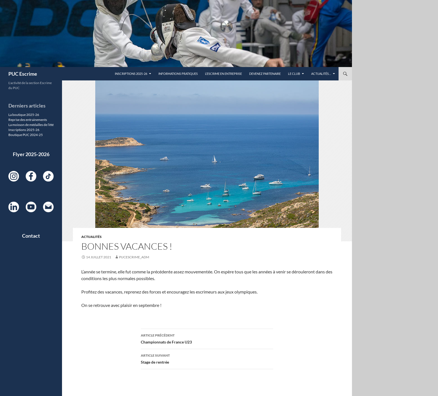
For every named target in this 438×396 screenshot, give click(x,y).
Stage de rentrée (207, 358)
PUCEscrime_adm (134, 257)
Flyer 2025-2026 (31, 154)
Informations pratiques (178, 73)
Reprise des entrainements (27, 120)
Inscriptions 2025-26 (131, 73)
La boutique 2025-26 (23, 115)
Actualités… (321, 73)
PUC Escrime (22, 74)
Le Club (294, 73)
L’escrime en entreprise (223, 73)
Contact (31, 236)
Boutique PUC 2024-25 (25, 135)
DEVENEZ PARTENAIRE (265, 73)
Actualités (91, 237)
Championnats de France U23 (207, 338)
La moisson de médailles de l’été (31, 125)
